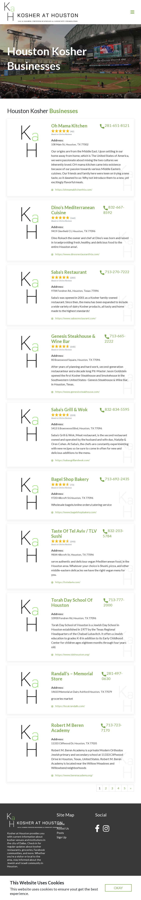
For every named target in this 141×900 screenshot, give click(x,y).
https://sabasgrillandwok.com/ (70, 460)
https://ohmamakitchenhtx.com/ (71, 189)
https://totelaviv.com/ (65, 582)
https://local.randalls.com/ (68, 706)
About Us (63, 828)
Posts (60, 832)
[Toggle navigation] (132, 12)
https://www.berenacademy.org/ (72, 775)
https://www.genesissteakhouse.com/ (75, 391)
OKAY (118, 888)
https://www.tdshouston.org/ (70, 654)
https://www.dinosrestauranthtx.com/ (75, 254)
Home (61, 824)
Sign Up (61, 837)
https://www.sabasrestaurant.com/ (73, 318)
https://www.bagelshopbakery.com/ (73, 512)
